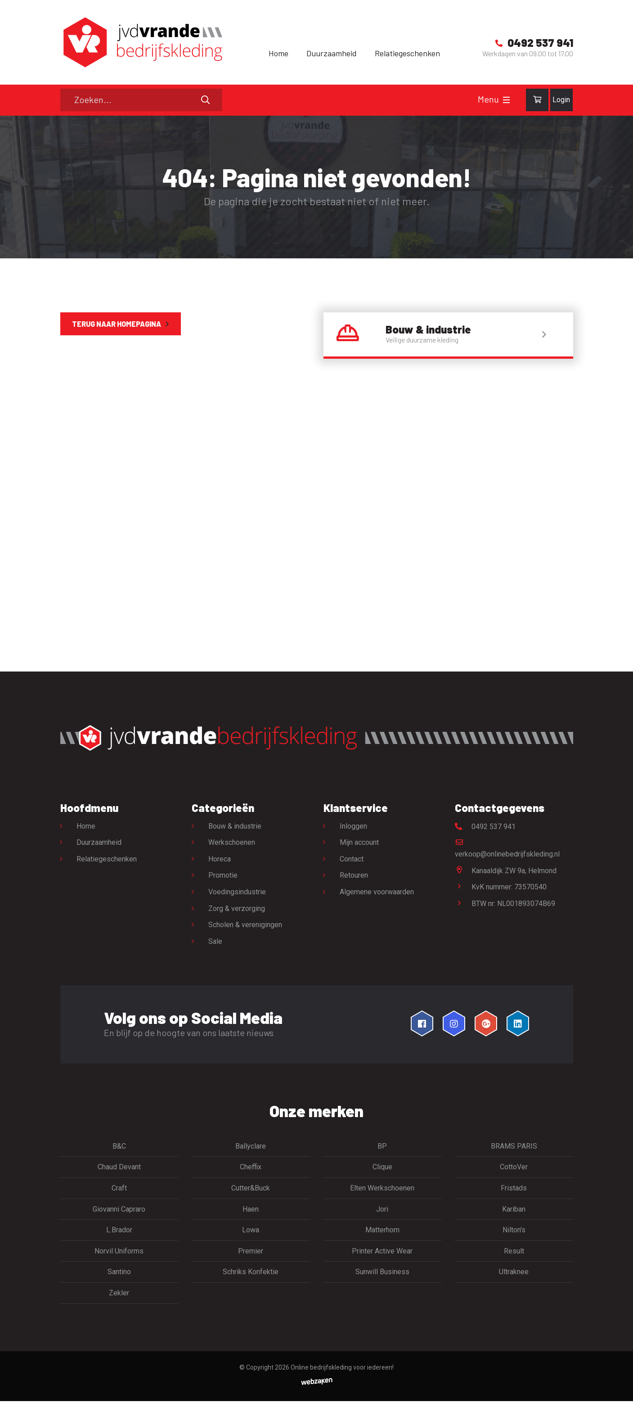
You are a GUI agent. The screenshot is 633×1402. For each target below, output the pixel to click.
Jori (382, 1209)
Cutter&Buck (250, 1189)
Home (278, 53)
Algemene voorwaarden (377, 892)
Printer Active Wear (382, 1251)
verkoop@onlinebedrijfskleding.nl (507, 849)
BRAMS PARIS (514, 1146)
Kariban (513, 1209)
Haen (250, 1209)
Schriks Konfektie (250, 1272)
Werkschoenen (231, 843)
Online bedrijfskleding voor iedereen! (342, 1367)
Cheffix (250, 1167)
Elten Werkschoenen (382, 1189)
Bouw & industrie (234, 826)
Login (561, 99)
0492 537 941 (485, 827)
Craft (119, 1189)
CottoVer (514, 1167)
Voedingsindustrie (237, 892)
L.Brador (119, 1230)
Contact (352, 859)
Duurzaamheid (331, 53)
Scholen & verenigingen (245, 925)
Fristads (514, 1189)
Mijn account (359, 843)
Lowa (250, 1230)
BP (382, 1146)
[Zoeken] (141, 100)
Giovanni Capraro (119, 1209)
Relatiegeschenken (407, 53)
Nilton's (514, 1230)
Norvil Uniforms (119, 1251)
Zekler (119, 1293)
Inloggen (354, 826)
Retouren (354, 876)
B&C (119, 1146)
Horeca (219, 859)
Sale (215, 942)
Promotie (223, 876)
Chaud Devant (119, 1167)
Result (514, 1251)
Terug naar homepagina (116, 324)
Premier (250, 1251)
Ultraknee (514, 1272)
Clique (382, 1167)
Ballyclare (250, 1146)
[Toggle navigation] (506, 100)
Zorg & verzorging (236, 909)
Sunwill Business (382, 1272)
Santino (119, 1272)
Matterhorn (382, 1230)
